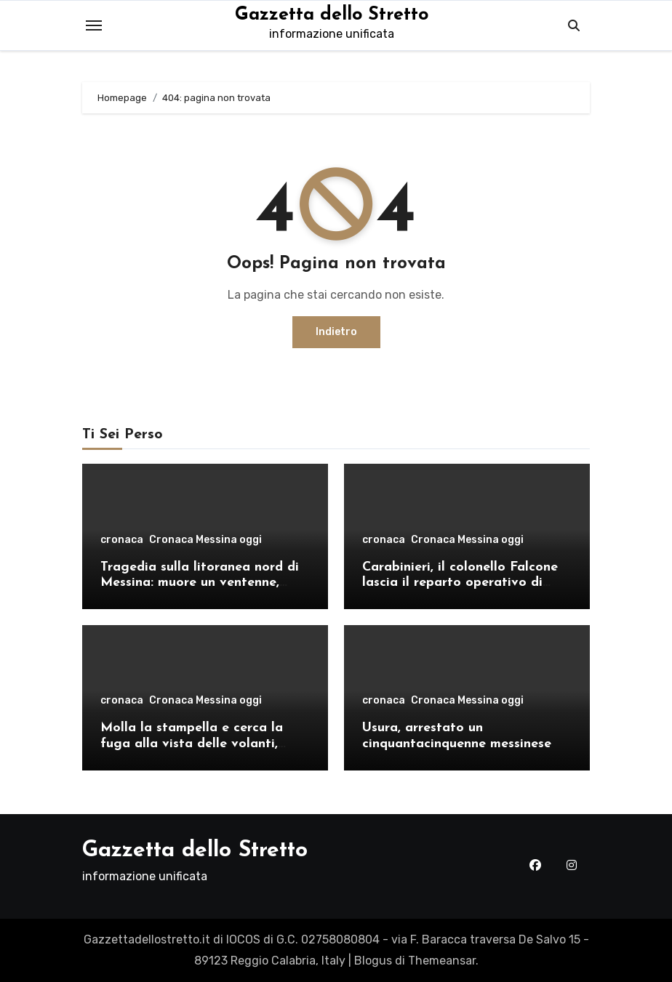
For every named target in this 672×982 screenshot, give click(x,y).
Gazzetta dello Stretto (331, 15)
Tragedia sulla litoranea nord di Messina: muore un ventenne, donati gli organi (199, 582)
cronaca (121, 540)
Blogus (373, 960)
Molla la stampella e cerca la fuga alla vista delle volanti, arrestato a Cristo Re (191, 743)
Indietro (336, 332)
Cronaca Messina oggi (205, 540)
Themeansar (442, 960)
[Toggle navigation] (93, 25)
